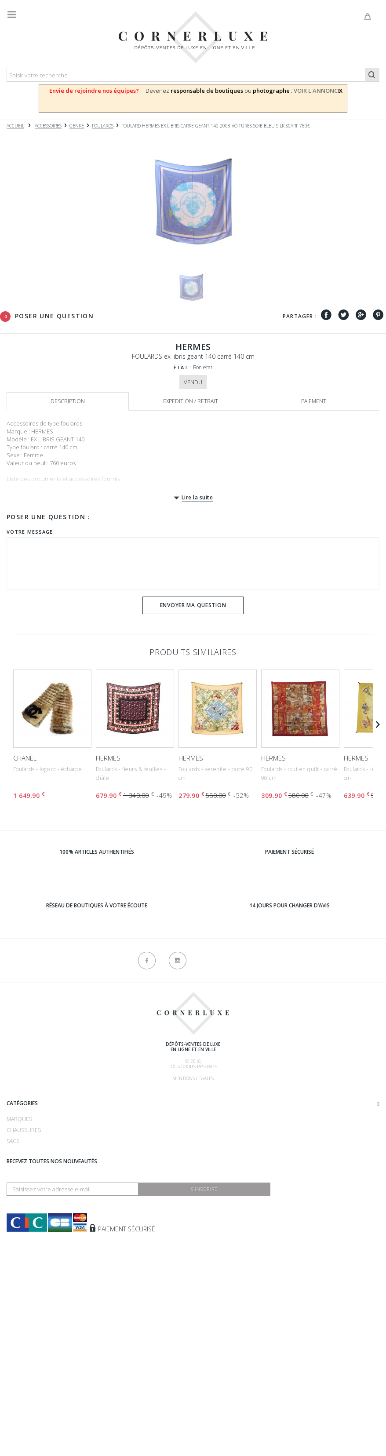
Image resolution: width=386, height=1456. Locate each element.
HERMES (108, 757)
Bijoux (15, 1286)
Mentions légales (193, 1078)
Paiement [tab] (313, 401)
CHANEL (24, 757)
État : (183, 367)
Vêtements (21, 1297)
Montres (19, 1275)
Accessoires (24, 1308)
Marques (19, 1242)
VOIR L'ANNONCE (317, 91)
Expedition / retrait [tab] (190, 401)
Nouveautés (24, 1319)
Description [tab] (68, 401)
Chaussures (24, 1253)
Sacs (13, 1264)
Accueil (15, 126)
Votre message (30, 531)
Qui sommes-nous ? (33, 1095)
